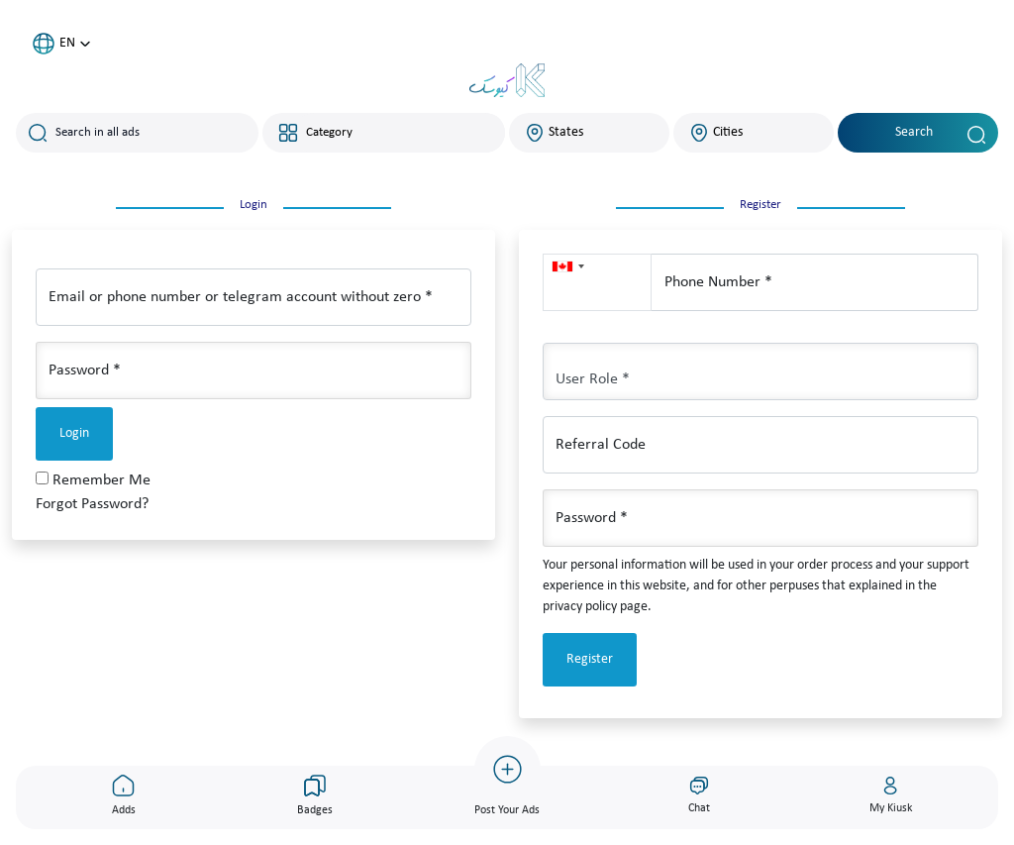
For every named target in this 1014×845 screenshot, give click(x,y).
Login (74, 433)
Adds (123, 795)
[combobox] (399, 133)
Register (589, 659)
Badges (315, 795)
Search (940, 135)
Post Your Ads (507, 776)
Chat (699, 795)
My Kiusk (890, 795)
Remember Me (101, 480)
